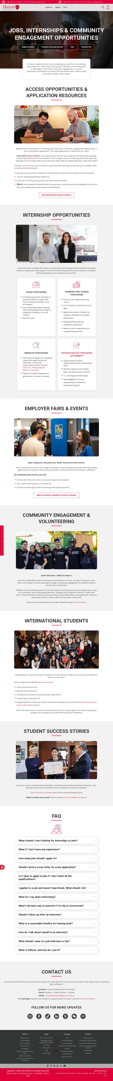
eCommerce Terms (25, 1073)
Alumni (67, 1048)
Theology (46, 1045)
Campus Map (88, 1050)
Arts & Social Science (46, 1038)
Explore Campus (67, 1043)
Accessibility (38, 1073)
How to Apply (46, 1053)
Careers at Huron (67, 1057)
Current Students (67, 1040)
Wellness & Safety (25, 1056)
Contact (88, 1034)
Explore (49, 7)
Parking (88, 1053)
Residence (25, 1048)
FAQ (46, 1050)
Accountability (25, 1040)
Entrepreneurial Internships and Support (76, 354)
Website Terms (12, 1073)
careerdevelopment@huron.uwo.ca (59, 995)
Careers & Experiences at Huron (25, 1052)
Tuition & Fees (25, 1046)
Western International (44, 682)
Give (65, 7)
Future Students (25, 1043)
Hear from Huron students (41, 792)
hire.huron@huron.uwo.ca (76, 797)
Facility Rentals (67, 1054)
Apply (57, 7)
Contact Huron (88, 1038)
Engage (67, 1034)
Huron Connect (33, 156)
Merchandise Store (67, 1051)
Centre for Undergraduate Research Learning (34, 368)
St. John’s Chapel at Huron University (25, 1059)
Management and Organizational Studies (46, 1041)
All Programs (46, 1048)
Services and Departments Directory (88, 1047)
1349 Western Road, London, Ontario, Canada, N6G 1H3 (76, 1073)
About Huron (25, 1038)
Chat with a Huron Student (88, 1040)
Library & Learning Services (67, 1046)
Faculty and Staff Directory (88, 1043)
